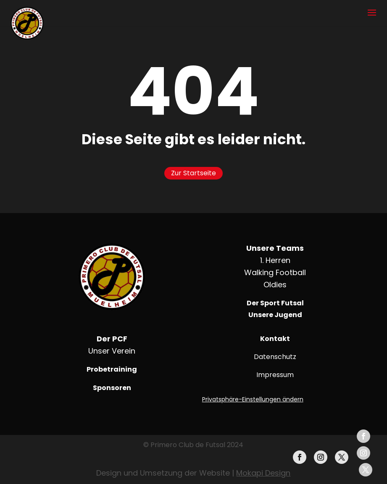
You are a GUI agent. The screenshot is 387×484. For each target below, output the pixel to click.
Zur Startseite (193, 173)
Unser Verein (111, 351)
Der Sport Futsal (275, 303)
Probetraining (112, 369)
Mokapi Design (263, 473)
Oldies (275, 284)
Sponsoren (112, 388)
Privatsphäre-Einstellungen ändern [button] (252, 399)
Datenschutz (275, 357)
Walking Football (275, 272)
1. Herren (275, 260)
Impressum (275, 375)
